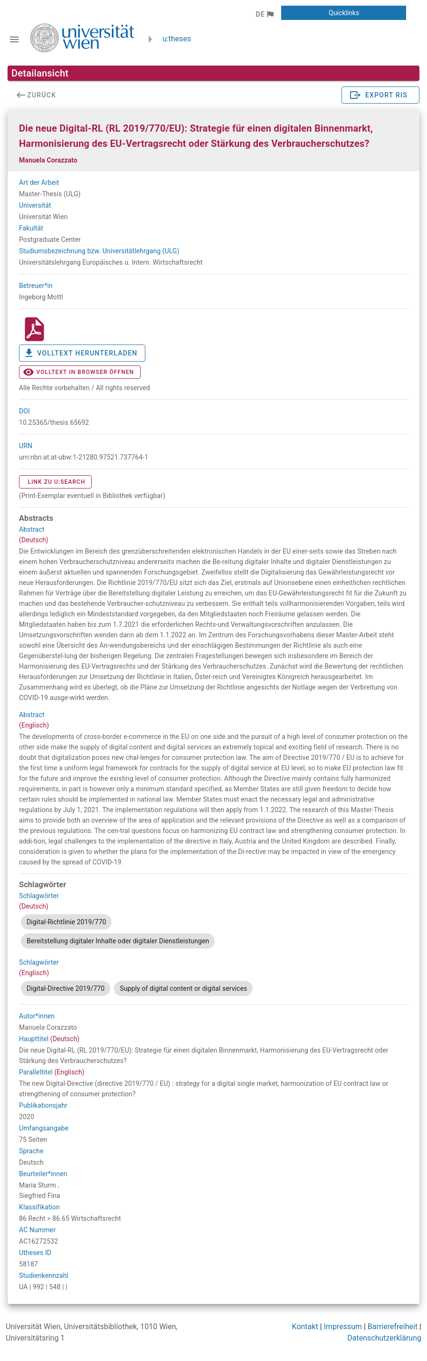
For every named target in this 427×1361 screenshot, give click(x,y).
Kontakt (305, 1326)
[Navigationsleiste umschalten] (14, 39)
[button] (264, 14)
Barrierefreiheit (393, 1326)
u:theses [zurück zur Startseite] (176, 38)
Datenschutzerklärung (384, 1337)
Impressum (343, 1326)
